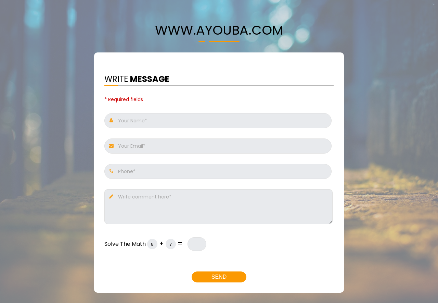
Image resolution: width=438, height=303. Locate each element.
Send (219, 277)
